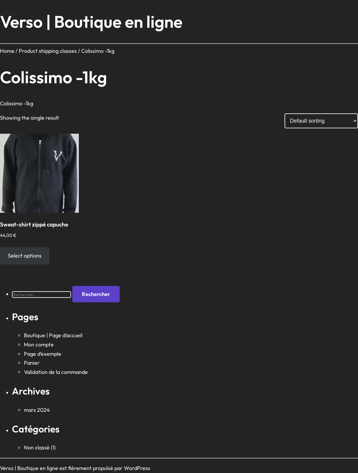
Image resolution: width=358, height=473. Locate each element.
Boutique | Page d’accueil (53, 335)
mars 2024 (37, 409)
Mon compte (39, 344)
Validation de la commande (56, 372)
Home (7, 50)
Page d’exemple (42, 353)
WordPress (137, 468)
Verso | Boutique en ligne (91, 21)
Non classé (37, 447)
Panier (32, 362)
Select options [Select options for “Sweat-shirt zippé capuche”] (25, 255)
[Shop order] (321, 120)
